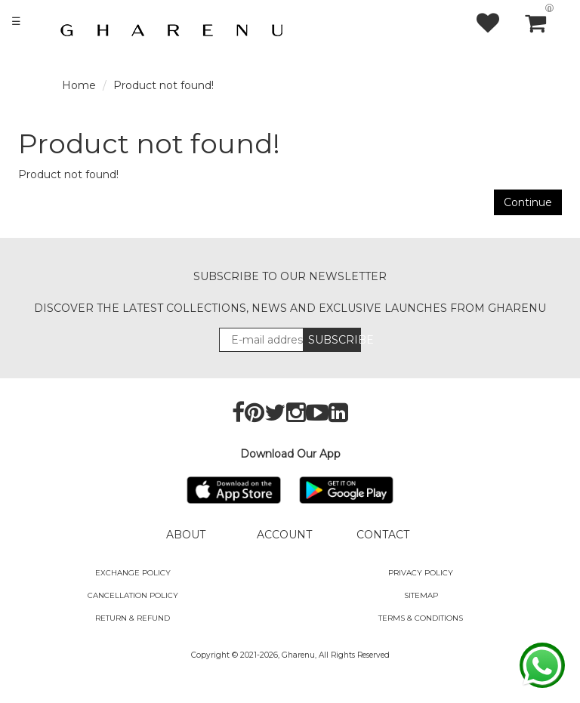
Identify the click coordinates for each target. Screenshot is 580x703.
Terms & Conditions (420, 618)
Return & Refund (132, 618)
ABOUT (185, 534)
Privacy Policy (420, 573)
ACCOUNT (284, 534)
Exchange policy (133, 573)
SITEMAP (421, 595)
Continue (528, 202)
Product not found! (163, 85)
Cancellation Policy (133, 595)
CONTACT (382, 534)
